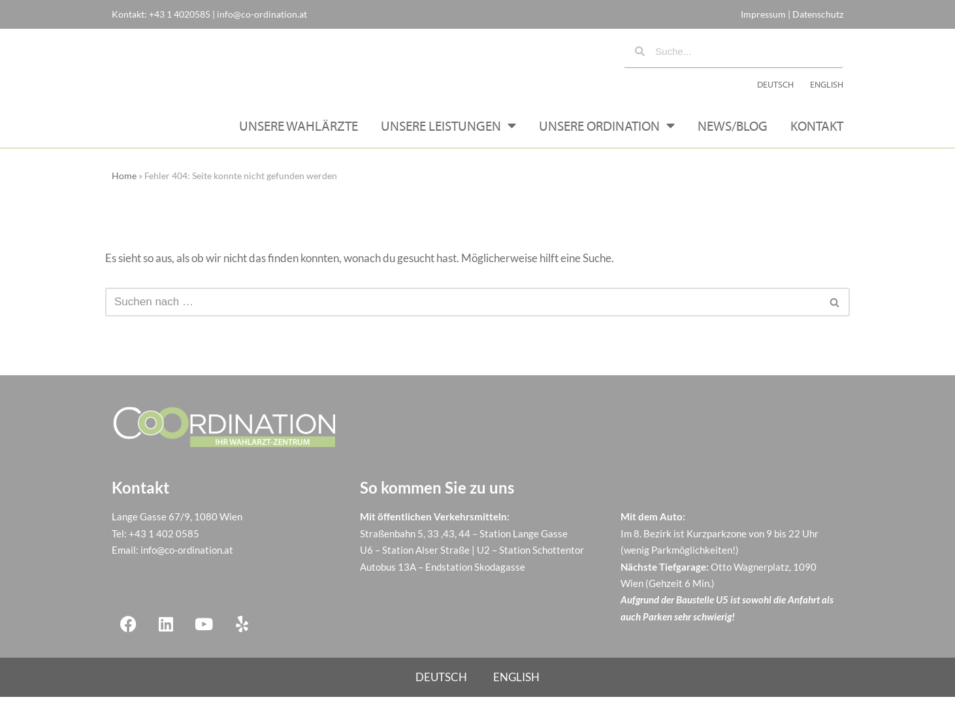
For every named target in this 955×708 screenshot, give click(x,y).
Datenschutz (817, 14)
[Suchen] (462, 312)
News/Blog (733, 135)
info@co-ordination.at (262, 14)
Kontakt (816, 135)
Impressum (763, 14)
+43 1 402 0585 (164, 544)
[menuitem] (775, 89)
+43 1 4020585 (179, 14)
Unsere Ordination (607, 136)
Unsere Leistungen (448, 136)
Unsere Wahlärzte (298, 135)
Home (124, 186)
